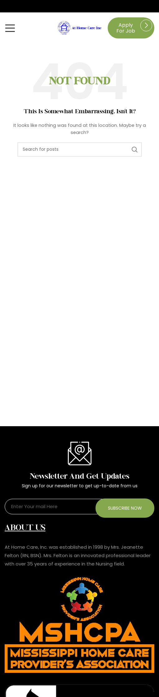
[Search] (79, 149)
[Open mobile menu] (10, 28)
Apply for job (125, 27)
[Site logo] (79, 28)
